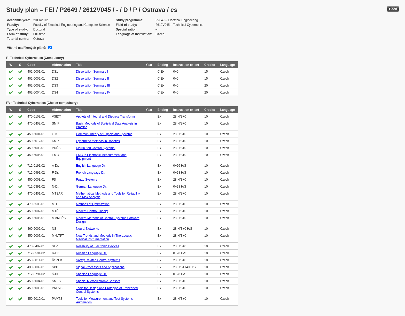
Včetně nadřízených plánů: (26, 48)
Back (393, 9)
